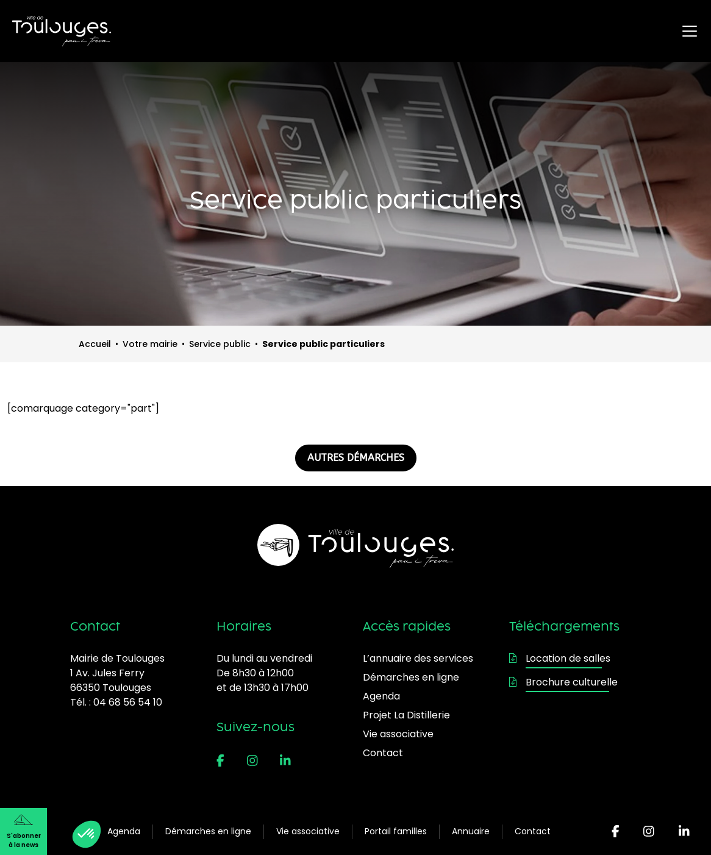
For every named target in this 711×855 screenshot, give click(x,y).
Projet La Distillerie (406, 715)
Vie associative (308, 831)
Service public (220, 344)
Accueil (95, 344)
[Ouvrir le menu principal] (690, 31)
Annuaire (471, 831)
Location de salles (559, 658)
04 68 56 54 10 (127, 702)
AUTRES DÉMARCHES (355, 457)
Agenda (123, 831)
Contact (533, 831)
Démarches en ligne (208, 831)
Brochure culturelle (563, 682)
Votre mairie (150, 344)
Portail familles (396, 831)
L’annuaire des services (418, 658)
